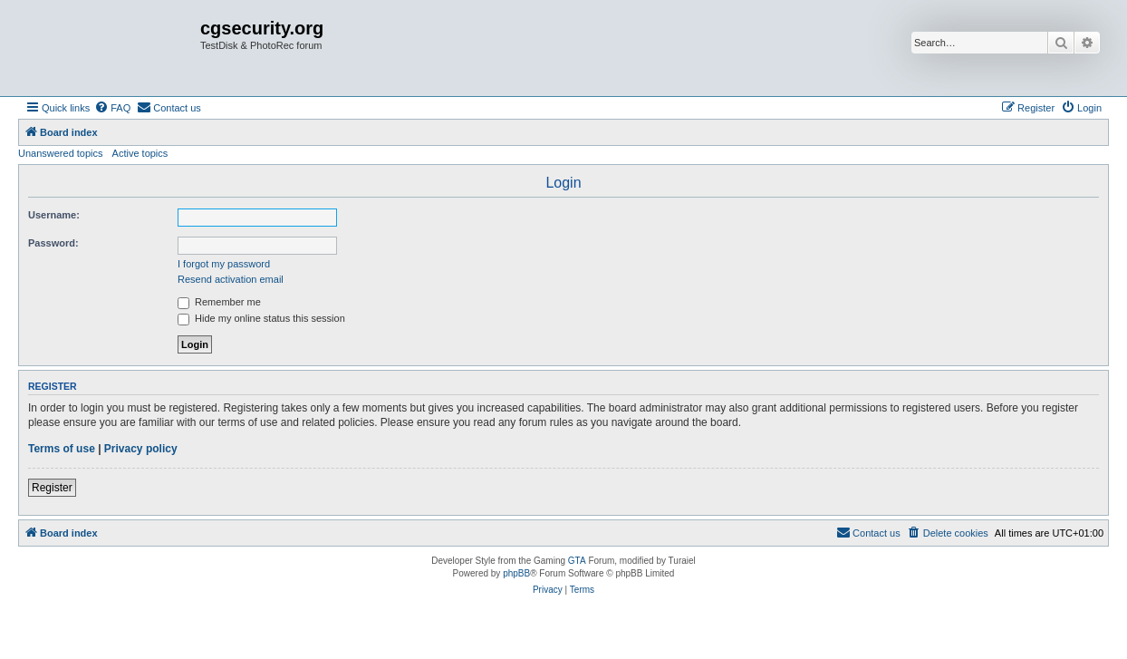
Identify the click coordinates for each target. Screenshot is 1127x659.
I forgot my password (224, 263)
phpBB (516, 573)
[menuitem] (112, 108)
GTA (577, 561)
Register (52, 487)
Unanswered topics (60, 153)
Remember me (219, 301)
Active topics (140, 153)
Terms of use (61, 448)
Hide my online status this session (261, 318)
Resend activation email (231, 279)
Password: (53, 242)
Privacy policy (141, 448)
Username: (54, 214)
